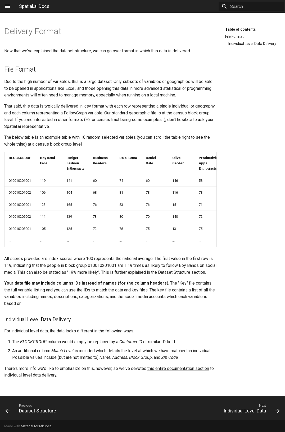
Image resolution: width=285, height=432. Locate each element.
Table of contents (240, 29)
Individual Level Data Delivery (252, 43)
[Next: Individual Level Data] (213, 408)
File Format (234, 36)
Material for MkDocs (36, 426)
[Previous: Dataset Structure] (72, 408)
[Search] (253, 6)
